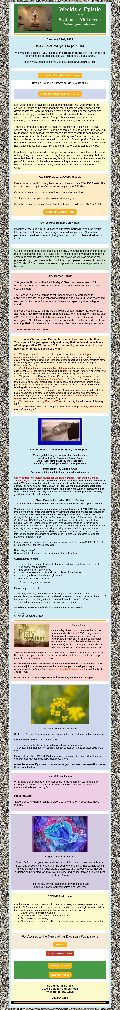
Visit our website (60, 974)
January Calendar (60, 965)
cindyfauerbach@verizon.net (69, 669)
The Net (60, 944)
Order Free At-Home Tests (60, 211)
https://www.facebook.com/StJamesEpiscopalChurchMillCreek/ (60, 61)
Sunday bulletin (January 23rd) (60, 93)
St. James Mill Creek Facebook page (60, 75)
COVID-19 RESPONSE (60, 953)
